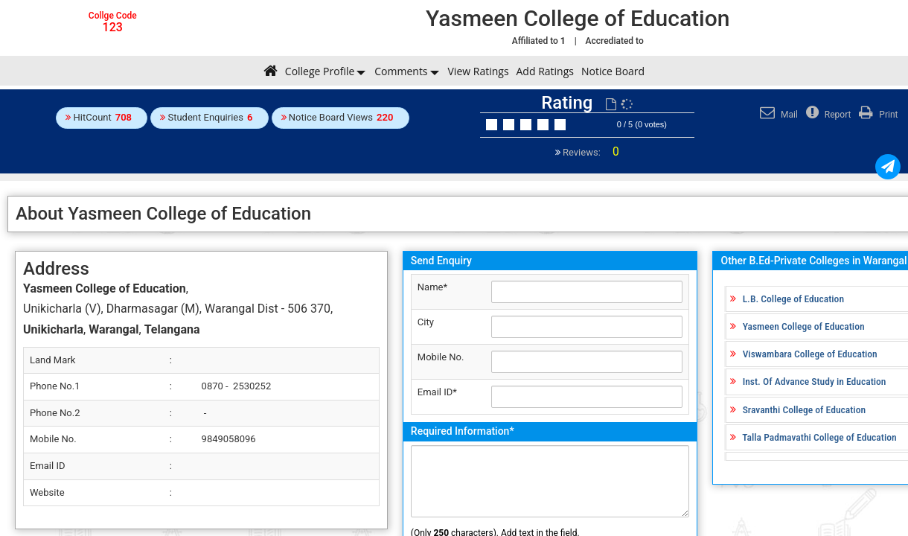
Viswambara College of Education (810, 354)
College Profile (319, 71)
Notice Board (613, 71)
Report (826, 114)
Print (876, 114)
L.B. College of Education (793, 298)
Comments (400, 71)
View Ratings (478, 71)
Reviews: (589, 152)
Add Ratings (545, 71)
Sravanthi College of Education (804, 409)
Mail (777, 114)
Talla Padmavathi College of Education (819, 437)
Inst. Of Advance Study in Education (814, 381)
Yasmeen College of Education (804, 326)
